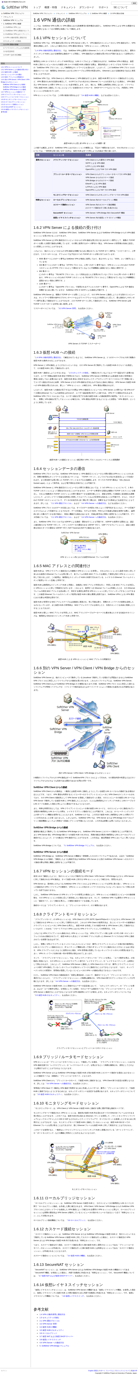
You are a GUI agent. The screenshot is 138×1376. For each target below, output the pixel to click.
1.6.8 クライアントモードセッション (13, 94)
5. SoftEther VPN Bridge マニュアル (79, 845)
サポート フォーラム (106, 1370)
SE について (121, 7)
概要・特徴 (51, 7)
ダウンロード (86, 7)
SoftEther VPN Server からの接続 (14, 89)
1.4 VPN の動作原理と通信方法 (48, 50)
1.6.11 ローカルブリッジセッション (13, 102)
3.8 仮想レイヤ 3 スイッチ (73, 1296)
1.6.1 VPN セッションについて (11, 67)
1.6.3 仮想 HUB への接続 (9, 72)
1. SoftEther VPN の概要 (98, 13)
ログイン (4, 1370)
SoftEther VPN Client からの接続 (14, 84)
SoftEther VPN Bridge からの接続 (14, 87)
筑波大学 (134, 1370)
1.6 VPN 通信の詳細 (117, 13)
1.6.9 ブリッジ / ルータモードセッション (15, 97)
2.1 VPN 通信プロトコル (62, 503)
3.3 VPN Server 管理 (67, 308)
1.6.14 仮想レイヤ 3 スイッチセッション (15, 109)
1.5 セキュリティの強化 (78, 373)
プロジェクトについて (122, 1370)
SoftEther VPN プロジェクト (43, 13)
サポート (104, 7)
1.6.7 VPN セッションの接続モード (13, 92)
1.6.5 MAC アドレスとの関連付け (12, 77)
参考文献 (4, 112)
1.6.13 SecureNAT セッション (11, 107)
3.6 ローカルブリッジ (76, 1220)
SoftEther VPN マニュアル (78, 13)
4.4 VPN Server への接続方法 (94, 503)
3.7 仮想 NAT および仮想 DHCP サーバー (56, 1276)
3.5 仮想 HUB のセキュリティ (47, 995)
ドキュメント (68, 7)
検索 (134, 3)
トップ (37, 7)
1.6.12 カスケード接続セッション (12, 104)
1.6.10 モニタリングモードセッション (14, 99)
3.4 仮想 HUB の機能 (90, 95)
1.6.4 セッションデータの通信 (11, 74)
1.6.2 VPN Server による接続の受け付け (15, 69)
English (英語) (93, 1370)
